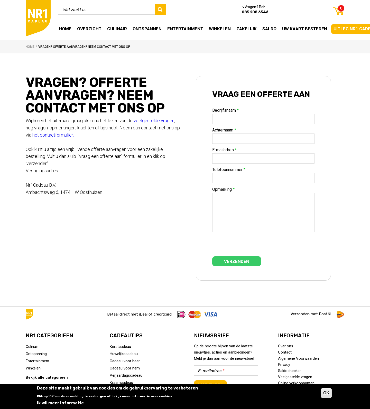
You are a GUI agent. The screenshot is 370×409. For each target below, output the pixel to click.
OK (326, 393)
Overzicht (89, 28)
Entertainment (185, 28)
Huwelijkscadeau (124, 353)
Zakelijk (246, 28)
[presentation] (251, 246)
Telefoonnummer (228, 170)
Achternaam (224, 130)
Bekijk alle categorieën (47, 377)
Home (65, 28)
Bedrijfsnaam (225, 110)
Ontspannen (147, 28)
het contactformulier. (54, 135)
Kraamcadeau (121, 382)
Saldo (269, 28)
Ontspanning (36, 353)
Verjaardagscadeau (126, 375)
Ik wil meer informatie (60, 403)
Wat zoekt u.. (75, 9)
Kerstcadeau (120, 346)
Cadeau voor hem (125, 368)
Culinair (117, 28)
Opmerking (223, 189)
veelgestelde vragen (154, 120)
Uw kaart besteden (304, 28)
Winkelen (220, 28)
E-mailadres (224, 150)
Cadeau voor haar (125, 361)
